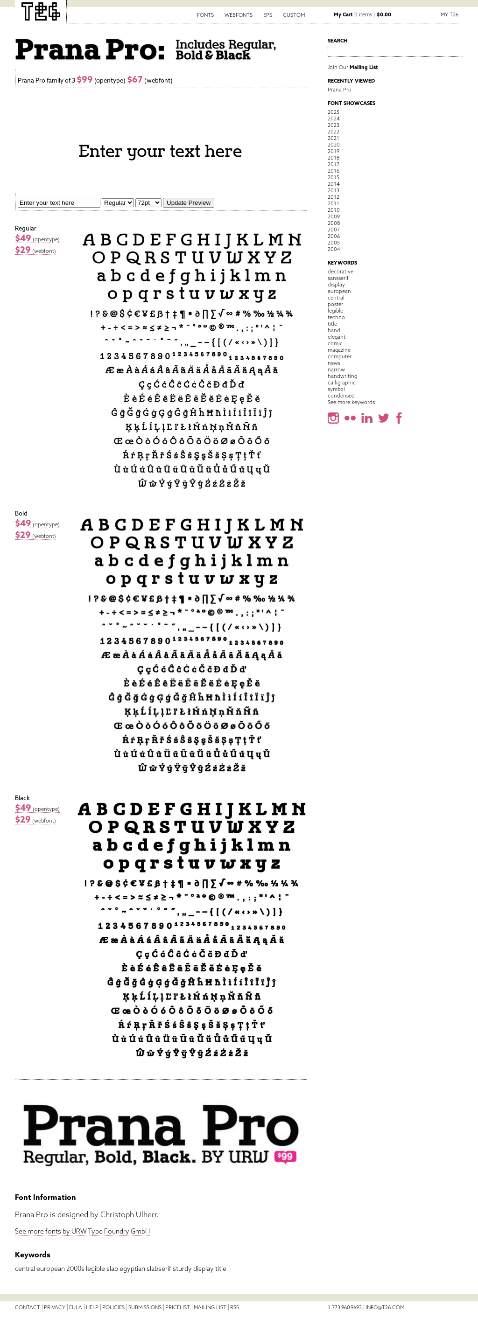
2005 (334, 242)
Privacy (54, 1307)
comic (335, 343)
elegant (336, 337)
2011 (333, 203)
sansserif (338, 278)
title (220, 1268)
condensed (341, 395)
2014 (334, 184)
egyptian (132, 1268)
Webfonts (239, 15)
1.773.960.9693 (345, 1307)
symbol (336, 389)
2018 (333, 157)
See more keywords (351, 402)
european (50, 1268)
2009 (334, 216)
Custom (294, 15)
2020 (334, 144)
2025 (333, 112)
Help (92, 1307)
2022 (333, 131)
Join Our (353, 67)
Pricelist (177, 1307)
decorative (340, 271)
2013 (333, 190)
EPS (267, 15)
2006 (334, 236)
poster (335, 304)
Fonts (205, 15)
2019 (333, 151)
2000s (75, 1268)
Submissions (145, 1307)
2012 (333, 197)
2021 (333, 138)
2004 (334, 249)
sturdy (182, 1268)
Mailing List (210, 1307)
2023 (333, 125)
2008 (334, 223)
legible (95, 1268)
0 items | (362, 14)
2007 (334, 229)
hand (334, 330)
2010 (334, 210)
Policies (113, 1307)
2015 (333, 177)
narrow (336, 369)
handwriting (342, 376)
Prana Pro (339, 89)
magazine (339, 350)
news (334, 363)
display (203, 1268)
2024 (334, 118)
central (25, 1268)
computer (339, 356)
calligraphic (342, 382)
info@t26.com (385, 1307)
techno (336, 317)
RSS (234, 1307)
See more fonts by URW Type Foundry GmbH (82, 1231)
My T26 (449, 14)
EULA (75, 1307)
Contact (27, 1307)
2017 (333, 164)
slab (112, 1268)
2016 (333, 170)
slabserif (159, 1268)
